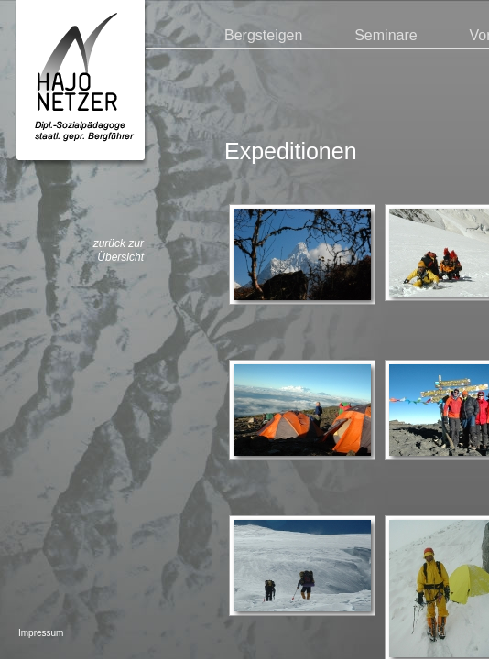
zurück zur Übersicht (118, 251)
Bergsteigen (263, 35)
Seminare (385, 35)
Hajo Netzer (81, 83)
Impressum (40, 633)
